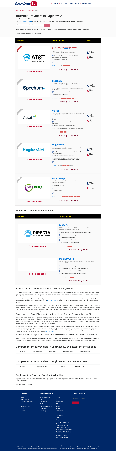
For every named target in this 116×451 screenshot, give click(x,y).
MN (61, 427)
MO (63, 427)
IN (61, 426)
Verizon (23, 404)
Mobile (58, 406)
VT (61, 433)
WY (70, 433)
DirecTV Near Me (45, 413)
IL (59, 426)
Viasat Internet (25, 399)
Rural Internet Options (62, 435)
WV (67, 433)
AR (58, 422)
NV (69, 429)
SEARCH (75, 403)
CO (64, 422)
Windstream (59, 401)
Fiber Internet (44, 401)
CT (66, 422)
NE (61, 429)
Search (47, 25)
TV (57, 399)
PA (63, 431)
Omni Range (58, 178)
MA (68, 426)
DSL (41, 399)
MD (70, 426)
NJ (65, 429)
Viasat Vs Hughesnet (62, 437)
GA (57, 424)
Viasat (55, 110)
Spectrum (57, 80)
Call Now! (54, 3)
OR (61, 431)
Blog (22, 397)
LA (65, 426)
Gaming (23, 411)
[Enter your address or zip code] (30, 25)
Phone (58, 397)
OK (59, 431)
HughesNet (58, 144)
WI (65, 433)
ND (59, 429)
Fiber (57, 417)
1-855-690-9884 (85, 3)
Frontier (58, 408)
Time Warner (59, 411)
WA (63, 433)
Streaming (43, 411)
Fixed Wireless (60, 415)
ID (58, 426)
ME (57, 427)
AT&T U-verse (69, 49)
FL (68, 422)
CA (62, 422)
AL (56, 422)
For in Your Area (69, 3)
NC (57, 429)
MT (68, 427)
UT (57, 433)
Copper (58, 420)
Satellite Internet (45, 397)
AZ (60, 422)
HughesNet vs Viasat (27, 401)
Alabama (30, 10)
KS (63, 426)
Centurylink (43, 408)
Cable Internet (44, 404)
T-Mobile (58, 404)
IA (56, 426)
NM (67, 429)
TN (68, 431)
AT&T (22, 408)
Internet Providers (21, 10)
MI (59, 427)
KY (64, 426)
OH (57, 431)
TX (70, 431)
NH (63, 429)
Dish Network (66, 258)
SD (66, 431)
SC (64, 431)
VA (59, 433)
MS (66, 427)
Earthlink (58, 413)
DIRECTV (63, 225)
